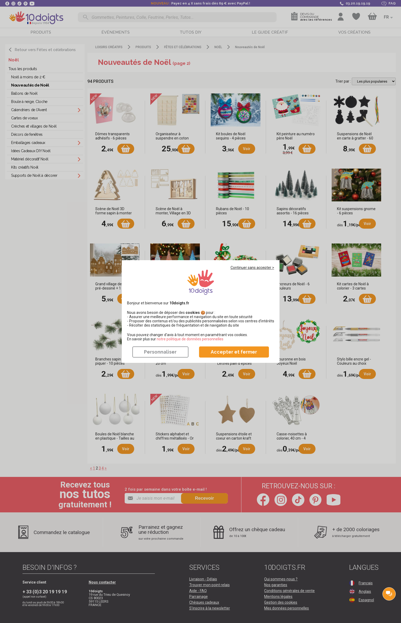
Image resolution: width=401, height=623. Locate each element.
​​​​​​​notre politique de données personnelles (190, 339)
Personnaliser (160, 352)
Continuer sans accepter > (252, 267)
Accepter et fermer (234, 352)
